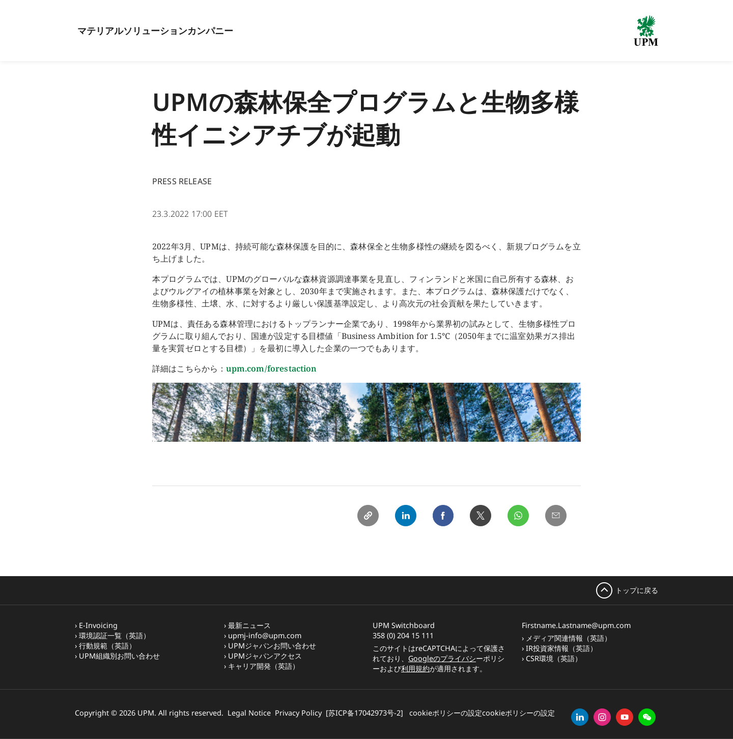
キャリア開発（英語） (263, 666)
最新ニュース (249, 625)
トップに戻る (636, 590)
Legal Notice (249, 713)
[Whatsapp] (516, 516)
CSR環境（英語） (554, 658)
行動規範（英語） (107, 645)
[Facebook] (439, 516)
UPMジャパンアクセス (265, 656)
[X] (478, 516)
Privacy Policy (298, 713)
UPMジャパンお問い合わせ (272, 645)
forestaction (292, 368)
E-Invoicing (98, 625)
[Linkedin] (400, 516)
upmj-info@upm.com (264, 635)
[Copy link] (362, 516)
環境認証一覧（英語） (114, 635)
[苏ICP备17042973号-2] (364, 713)
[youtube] (624, 717)
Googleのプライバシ (442, 658)
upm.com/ (246, 368)
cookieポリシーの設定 (445, 713)
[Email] (555, 516)
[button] (647, 717)
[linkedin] (579, 717)
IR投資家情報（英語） (561, 648)
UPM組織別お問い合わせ (119, 656)
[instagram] (602, 717)
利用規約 (415, 668)
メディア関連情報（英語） (568, 638)
